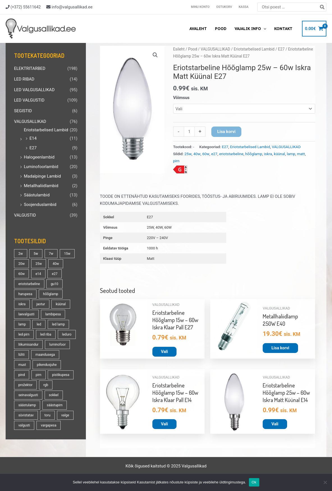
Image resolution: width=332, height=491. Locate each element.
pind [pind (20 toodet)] (21, 375)
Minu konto (201, 7)
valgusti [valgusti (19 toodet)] (24, 425)
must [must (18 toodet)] (22, 365)
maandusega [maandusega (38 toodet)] (45, 355)
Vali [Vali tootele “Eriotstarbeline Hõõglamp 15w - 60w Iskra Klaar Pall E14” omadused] (164, 424)
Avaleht (199, 28)
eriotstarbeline (231, 154)
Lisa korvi (226, 131)
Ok (254, 482)
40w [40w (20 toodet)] (55, 264)
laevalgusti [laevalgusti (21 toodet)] (26, 314)
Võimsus (181, 97)
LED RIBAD (24, 79)
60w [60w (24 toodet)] (21, 274)
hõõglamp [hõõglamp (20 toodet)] (50, 294)
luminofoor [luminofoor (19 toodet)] (57, 345)
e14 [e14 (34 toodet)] (38, 274)
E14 (32, 138)
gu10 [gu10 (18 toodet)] (54, 284)
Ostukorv (225, 7)
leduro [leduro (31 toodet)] (66, 334)
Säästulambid (37, 195)
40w (196, 154)
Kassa (244, 7)
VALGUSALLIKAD (30, 121)
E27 (32, 147)
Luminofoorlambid (41, 166)
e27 (214, 154)
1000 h (152, 248)
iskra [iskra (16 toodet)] (22, 304)
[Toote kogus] (189, 132)
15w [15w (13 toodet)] (67, 254)
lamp (291, 154)
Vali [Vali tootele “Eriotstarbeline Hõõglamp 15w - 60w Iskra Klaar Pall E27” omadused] (164, 351)
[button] (155, 55)
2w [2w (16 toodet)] (20, 254)
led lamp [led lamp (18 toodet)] (58, 324)
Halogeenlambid (39, 157)
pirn (176, 161)
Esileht (179, 49)
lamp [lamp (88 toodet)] (22, 324)
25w (187, 154)
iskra (268, 154)
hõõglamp (253, 154)
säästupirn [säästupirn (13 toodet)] (55, 405)
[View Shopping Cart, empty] (314, 29)
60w (205, 154)
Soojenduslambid (40, 204)
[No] (325, 482)
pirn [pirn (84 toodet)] (38, 375)
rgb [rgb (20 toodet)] (45, 385)
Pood (221, 28)
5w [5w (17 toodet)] (36, 254)
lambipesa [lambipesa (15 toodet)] (53, 314)
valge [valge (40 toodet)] (65, 415)
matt (301, 154)
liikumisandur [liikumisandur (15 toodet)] (28, 345)
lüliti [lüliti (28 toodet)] (21, 355)
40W (158, 227)
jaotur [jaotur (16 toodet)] (40, 304)
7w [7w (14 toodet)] (51, 254)
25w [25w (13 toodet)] (38, 264)
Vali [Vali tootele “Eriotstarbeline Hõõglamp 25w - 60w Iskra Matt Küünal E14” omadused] (274, 424)
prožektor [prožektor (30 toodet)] (25, 385)
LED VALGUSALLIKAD (34, 89)
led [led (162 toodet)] (39, 324)
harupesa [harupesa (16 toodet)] (25, 294)
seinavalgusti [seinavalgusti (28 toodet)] (28, 395)
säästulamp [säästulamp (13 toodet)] (27, 405)
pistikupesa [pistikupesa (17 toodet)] (60, 375)
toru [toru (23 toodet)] (47, 415)
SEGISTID (23, 110)
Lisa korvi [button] (280, 347)
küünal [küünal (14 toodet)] (61, 304)
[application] (263, 28)
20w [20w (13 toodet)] (21, 264)
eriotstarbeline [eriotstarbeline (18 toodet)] (29, 284)
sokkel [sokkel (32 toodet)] (53, 395)
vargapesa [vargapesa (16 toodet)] (48, 425)
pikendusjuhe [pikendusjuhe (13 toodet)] (47, 365)
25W (150, 227)
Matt (150, 258)
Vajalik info (250, 28)
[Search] (322, 7)
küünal (279, 154)
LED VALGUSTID (29, 100)
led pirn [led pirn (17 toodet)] (23, 334)
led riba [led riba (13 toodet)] (45, 334)
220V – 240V (157, 238)
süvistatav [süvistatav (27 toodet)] (25, 415)
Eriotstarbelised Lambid (46, 129)
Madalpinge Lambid (42, 176)
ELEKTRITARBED (29, 68)
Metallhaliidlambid (41, 185)
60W (168, 227)
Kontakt (283, 28)
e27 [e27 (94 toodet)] (55, 274)
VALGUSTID (25, 215)
